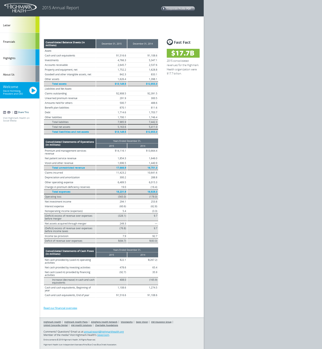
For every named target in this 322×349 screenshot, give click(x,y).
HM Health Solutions (81, 325)
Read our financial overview (60, 308)
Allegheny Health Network (104, 321)
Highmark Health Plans (76, 321)
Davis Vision (142, 321)
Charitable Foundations (106, 325)
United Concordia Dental (56, 325)
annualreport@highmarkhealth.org (104, 331)
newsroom (103, 334)
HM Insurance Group (161, 321)
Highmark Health (52, 321)
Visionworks (127, 321)
